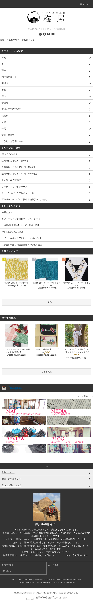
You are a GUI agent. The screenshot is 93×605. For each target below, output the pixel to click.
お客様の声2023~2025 (12, 232)
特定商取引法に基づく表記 (72, 579)
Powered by (46, 599)
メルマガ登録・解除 (43, 582)
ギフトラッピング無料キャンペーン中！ (21, 219)
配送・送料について (42, 579)
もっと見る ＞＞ (85, 396)
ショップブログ (58, 582)
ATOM (72, 582)
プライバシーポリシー (26, 582)
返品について (55, 579)
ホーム (13, 579)
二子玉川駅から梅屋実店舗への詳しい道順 (22, 244)
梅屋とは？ (7, 212)
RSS (67, 582)
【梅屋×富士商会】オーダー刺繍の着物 (20, 225)
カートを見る (53, 565)
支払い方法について (25, 579)
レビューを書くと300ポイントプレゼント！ (23, 238)
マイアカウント (7, 565)
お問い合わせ (7, 571)
